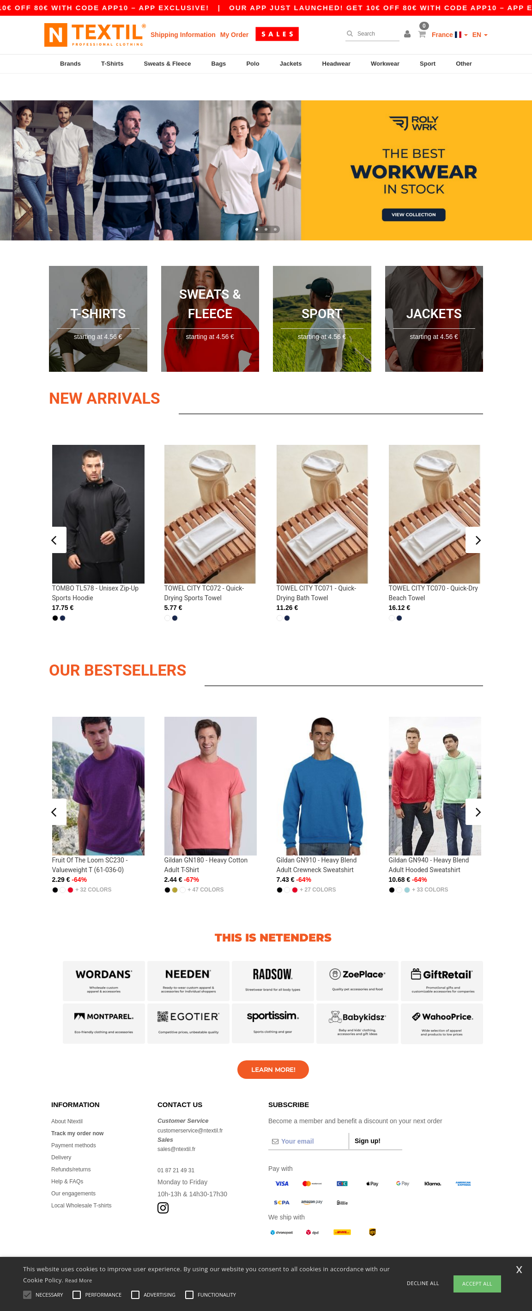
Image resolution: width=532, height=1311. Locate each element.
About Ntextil (69, 1094)
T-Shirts (112, 63)
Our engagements (77, 1166)
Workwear (385, 63)
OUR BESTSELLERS (148, 641)
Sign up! (368, 1114)
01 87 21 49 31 (178, 1143)
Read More (78, 1280)
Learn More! (273, 1042)
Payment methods (77, 1118)
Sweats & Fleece (167, 63)
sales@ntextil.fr (179, 1122)
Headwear (336, 63)
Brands (70, 63)
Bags (219, 63)
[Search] (370, 34)
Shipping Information (183, 34)
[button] (408, 34)
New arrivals (129, 369)
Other (464, 63)
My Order (234, 34)
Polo (252, 63)
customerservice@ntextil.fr (195, 1103)
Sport (427, 63)
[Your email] (308, 1115)
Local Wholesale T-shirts (86, 1178)
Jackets (291, 63)
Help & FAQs (70, 1154)
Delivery (63, 1130)
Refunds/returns (74, 1142)
